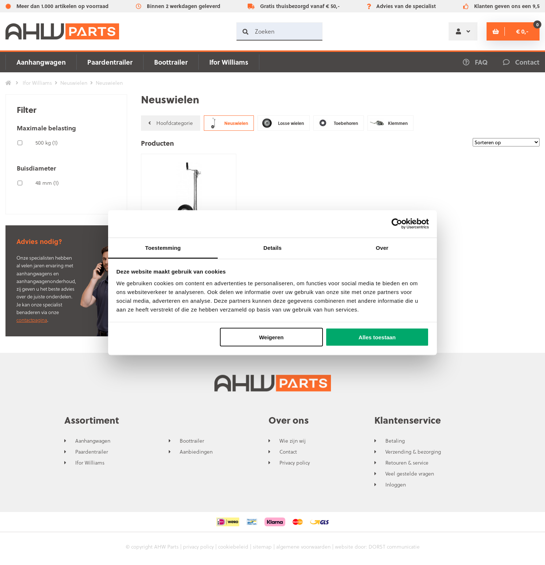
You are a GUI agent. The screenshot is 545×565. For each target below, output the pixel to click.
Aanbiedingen (196, 452)
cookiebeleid (233, 546)
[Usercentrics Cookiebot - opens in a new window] (397, 223)
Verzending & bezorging (413, 452)
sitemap (262, 546)
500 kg (46, 142)
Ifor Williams (228, 62)
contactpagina (31, 319)
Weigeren (271, 337)
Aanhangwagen (41, 62)
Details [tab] (272, 247)
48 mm (47, 183)
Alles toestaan (377, 337)
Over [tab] (382, 247)
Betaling (395, 441)
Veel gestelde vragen (409, 474)
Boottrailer (171, 62)
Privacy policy (294, 463)
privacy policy (198, 546)
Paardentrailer (110, 62)
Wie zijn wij (292, 441)
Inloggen (395, 485)
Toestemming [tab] (163, 247)
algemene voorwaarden (303, 546)
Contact (288, 452)
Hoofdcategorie (170, 123)
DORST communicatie (394, 546)
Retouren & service (406, 463)
